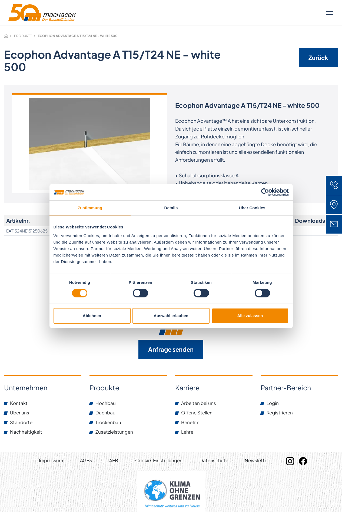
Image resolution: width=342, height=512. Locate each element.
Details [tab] (171, 207)
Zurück (318, 57)
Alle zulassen (250, 315)
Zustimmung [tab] (90, 207)
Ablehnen (92, 315)
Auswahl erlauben (171, 315)
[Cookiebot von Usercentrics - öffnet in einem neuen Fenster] (265, 192)
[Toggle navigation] (330, 13)
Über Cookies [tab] (252, 207)
